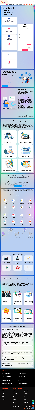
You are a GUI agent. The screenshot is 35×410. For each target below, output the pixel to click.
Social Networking (26, 397)
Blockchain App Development (6, 376)
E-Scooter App (15, 391)
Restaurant (25, 394)
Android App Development (6, 373)
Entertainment (15, 394)
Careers (3, 394)
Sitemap (3, 399)
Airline (14, 390)
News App (14, 402)
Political (25, 391)
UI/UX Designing (20, 381)
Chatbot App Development (22, 371)
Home (3, 390)
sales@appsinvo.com (19, 4)
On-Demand (26, 390)
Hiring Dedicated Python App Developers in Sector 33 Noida (20, 279)
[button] (33, 408)
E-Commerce (15, 393)
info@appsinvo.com (10, 4)
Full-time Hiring (5, 80)
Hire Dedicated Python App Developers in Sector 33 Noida (18, 176)
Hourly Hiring (14, 82)
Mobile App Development (6, 371)
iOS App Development (21, 376)
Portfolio (3, 391)
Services (3, 393)
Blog (2, 397)
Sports (25, 399)
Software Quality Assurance (22, 378)
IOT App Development (5, 378)
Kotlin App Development (6, 380)
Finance (14, 397)
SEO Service (20, 380)
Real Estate (25, 393)
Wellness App (26, 402)
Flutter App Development (22, 373)
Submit (25, 49)
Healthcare (14, 399)
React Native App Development (7, 383)
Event (13, 396)
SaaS (24, 396)
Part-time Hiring (6, 82)
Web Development (21, 384)
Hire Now (5, 85)
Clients (3, 396)
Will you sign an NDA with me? (11, 330)
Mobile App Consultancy (6, 381)
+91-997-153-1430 (28, 408)
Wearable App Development (22, 383)
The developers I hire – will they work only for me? (16, 348)
